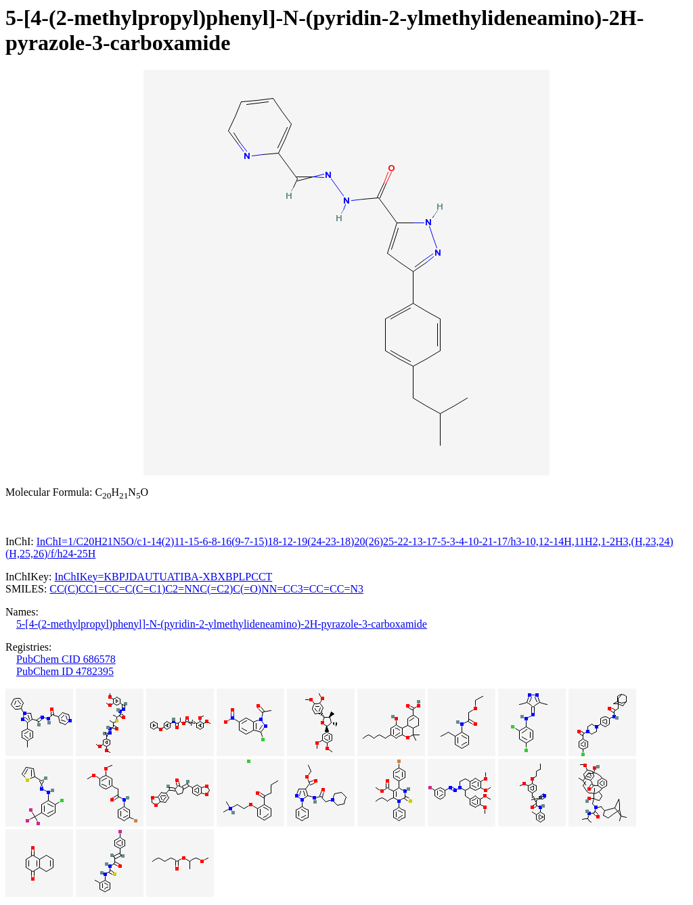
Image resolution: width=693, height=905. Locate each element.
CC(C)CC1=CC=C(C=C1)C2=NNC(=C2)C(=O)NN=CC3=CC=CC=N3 (206, 589)
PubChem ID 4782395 (65, 671)
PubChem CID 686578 (66, 659)
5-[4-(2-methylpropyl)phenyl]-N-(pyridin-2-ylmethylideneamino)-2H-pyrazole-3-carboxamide (221, 624)
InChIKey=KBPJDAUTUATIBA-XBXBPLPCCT (163, 576)
